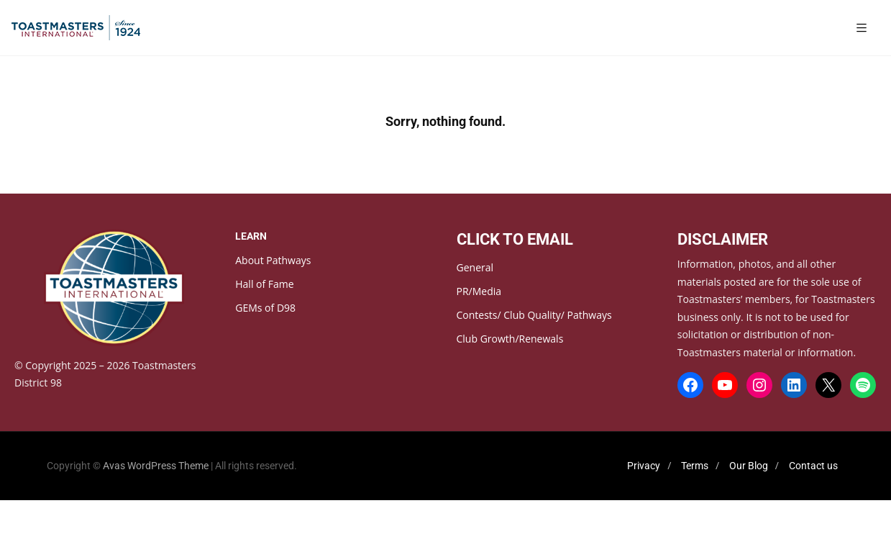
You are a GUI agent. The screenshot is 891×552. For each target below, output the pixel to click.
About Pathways (273, 260)
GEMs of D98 (265, 308)
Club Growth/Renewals (510, 338)
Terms (694, 465)
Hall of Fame (264, 284)
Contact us (813, 465)
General (475, 267)
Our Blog (748, 465)
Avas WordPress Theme (156, 465)
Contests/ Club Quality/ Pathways (534, 315)
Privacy (643, 465)
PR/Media (479, 291)
